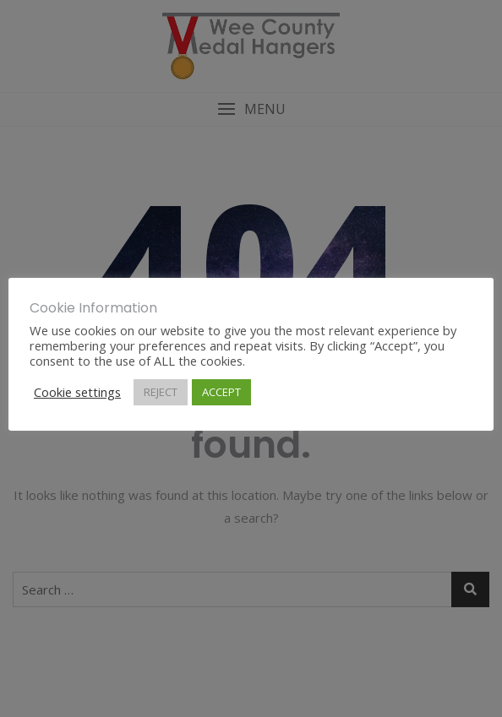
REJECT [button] (160, 391)
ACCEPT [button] (221, 391)
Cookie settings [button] (77, 391)
